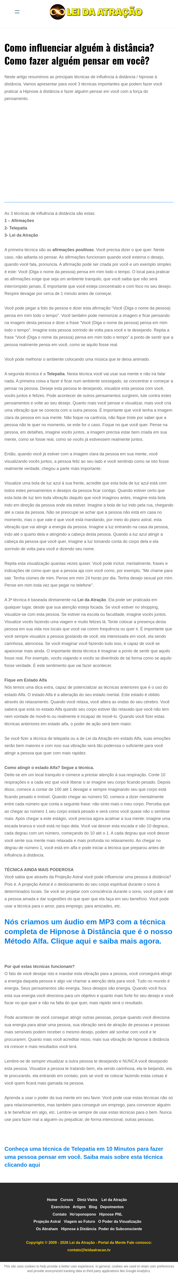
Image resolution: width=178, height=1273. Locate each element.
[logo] (95, 12)
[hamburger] (17, 12)
